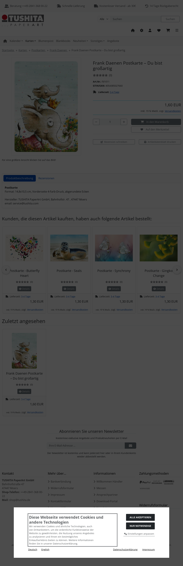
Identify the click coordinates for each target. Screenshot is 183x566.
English (45, 549)
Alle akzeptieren (140, 517)
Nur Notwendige (140, 525)
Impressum (148, 549)
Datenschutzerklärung (125, 549)
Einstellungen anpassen (139, 533)
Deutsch (32, 549)
